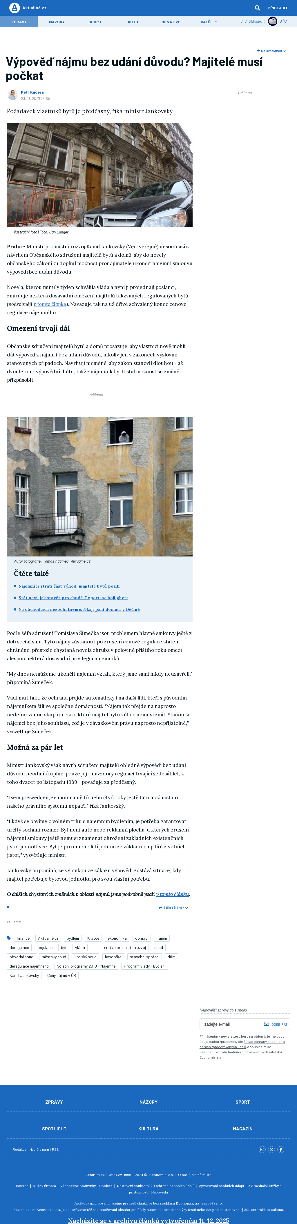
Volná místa (201, 1150)
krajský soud (86, 931)
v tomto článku (50, 304)
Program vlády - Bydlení (144, 940)
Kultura (148, 1103)
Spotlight (54, 1103)
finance (23, 913)
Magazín (243, 1103)
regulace (44, 922)
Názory (57, 22)
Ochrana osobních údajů (174, 1161)
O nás (183, 1150)
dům (171, 931)
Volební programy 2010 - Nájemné (86, 940)
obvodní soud (21, 931)
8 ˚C (277, 21)
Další (206, 22)
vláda (80, 922)
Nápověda (159, 1167)
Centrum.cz (95, 1150)
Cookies (106, 1161)
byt (64, 922)
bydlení (73, 913)
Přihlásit (278, 8)
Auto (133, 22)
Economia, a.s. (161, 1150)
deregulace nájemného (29, 940)
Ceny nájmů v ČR (61, 950)
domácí (141, 913)
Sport (95, 22)
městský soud (54, 931)
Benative (171, 22)
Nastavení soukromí (133, 1161)
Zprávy (19, 22)
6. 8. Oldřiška (251, 21)
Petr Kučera (32, 92)
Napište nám (40, 1124)
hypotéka (113, 931)
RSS (55, 1124)
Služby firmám (44, 1161)
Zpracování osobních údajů (221, 1161)
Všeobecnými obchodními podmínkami (230, 1027)
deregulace (19, 922)
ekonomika (117, 913)
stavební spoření (144, 931)
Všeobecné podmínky (78, 1161)
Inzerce (22, 1161)
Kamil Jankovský (24, 950)
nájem (162, 913)
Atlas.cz (115, 1150)
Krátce (93, 913)
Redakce (20, 1124)
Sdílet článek (271, 51)
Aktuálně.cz (48, 913)
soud (158, 922)
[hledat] (257, 8)
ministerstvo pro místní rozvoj (119, 922)
